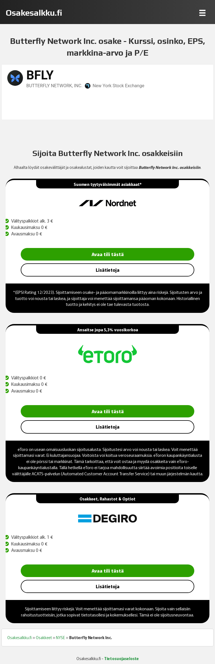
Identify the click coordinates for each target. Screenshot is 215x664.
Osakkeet (44, 637)
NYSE (60, 637)
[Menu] (202, 13)
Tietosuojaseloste (121, 658)
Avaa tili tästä (108, 254)
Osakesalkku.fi (19, 637)
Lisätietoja (108, 269)
